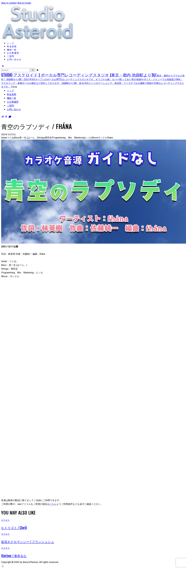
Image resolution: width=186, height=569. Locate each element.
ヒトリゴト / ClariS (14, 527)
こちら (52, 504)
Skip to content (9, 3)
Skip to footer (24, 3)
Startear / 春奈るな (14, 555)
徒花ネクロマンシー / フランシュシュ (27, 541)
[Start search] (32, 70)
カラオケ (5, 519)
